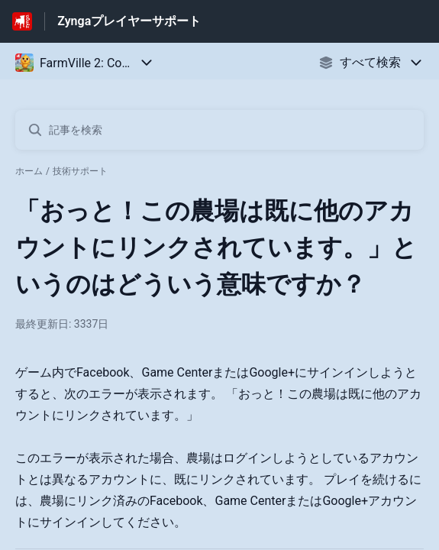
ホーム (29, 171)
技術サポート (80, 171)
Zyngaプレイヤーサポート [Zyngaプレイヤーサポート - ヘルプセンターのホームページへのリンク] (129, 21)
